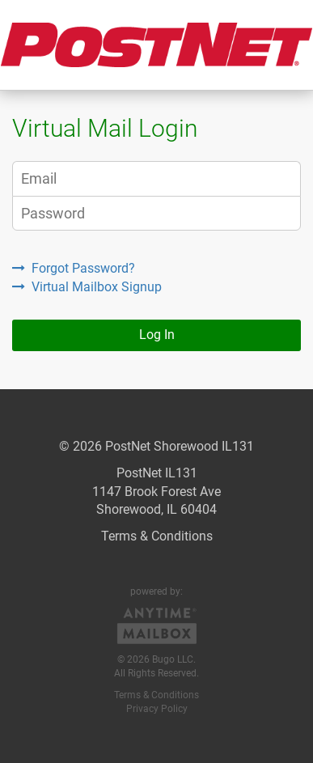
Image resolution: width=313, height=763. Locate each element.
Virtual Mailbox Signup (87, 287)
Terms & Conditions (157, 536)
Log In (157, 334)
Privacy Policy (157, 708)
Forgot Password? (73, 268)
